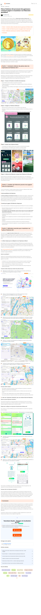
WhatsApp (14, 570)
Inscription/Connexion (7, 543)
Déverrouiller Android (6, 570)
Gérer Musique (25, 575)
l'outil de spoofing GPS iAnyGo (8, 249)
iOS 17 (8, 575)
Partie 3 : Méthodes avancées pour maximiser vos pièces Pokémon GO (16, 30)
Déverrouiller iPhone (12, 572)
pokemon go (10, 16)
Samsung (5, 572)
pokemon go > (7, 6)
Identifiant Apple (14, 575)
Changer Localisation (28, 570)
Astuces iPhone (20, 570)
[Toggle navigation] (36, 3)
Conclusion (5, 32)
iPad (19, 575)
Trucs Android (28, 572)
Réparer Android (21, 572)
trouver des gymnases (10, 55)
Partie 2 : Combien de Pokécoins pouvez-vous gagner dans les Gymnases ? (17, 28)
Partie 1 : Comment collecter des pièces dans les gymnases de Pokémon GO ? (18, 26)
